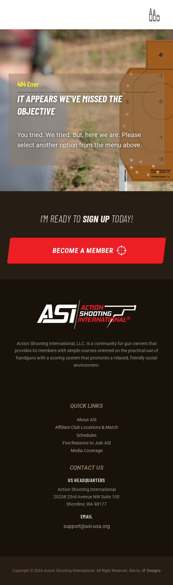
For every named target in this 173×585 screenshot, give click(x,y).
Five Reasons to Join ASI (86, 442)
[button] (154, 14)
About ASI (87, 419)
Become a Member (83, 251)
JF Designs (151, 570)
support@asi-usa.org (86, 526)
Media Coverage (87, 450)
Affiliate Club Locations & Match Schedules (86, 431)
